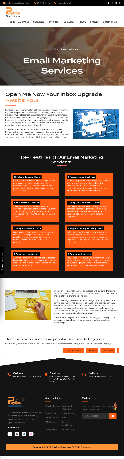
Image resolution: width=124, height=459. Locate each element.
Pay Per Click (50, 413)
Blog (83, 22)
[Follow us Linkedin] (116, 3)
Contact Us (110, 22)
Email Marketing (69, 413)
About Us (24, 22)
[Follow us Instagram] (120, 3)
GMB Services (51, 422)
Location (70, 22)
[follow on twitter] (17, 434)
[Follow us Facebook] (108, 3)
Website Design (52, 406)
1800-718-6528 (34, 376)
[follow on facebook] (10, 434)
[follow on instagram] (31, 434)
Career (94, 22)
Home (11, 22)
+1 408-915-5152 (62, 3)
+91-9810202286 (20, 376)
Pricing (54, 22)
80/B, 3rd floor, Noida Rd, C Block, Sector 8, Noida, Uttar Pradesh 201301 (63, 379)
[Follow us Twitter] (112, 3)
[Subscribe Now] (112, 416)
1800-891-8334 (42, 3)
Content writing (52, 417)
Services (39, 22)
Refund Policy (68, 429)
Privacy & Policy (51, 429)
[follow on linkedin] (24, 434)
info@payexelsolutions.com (16, 3)
